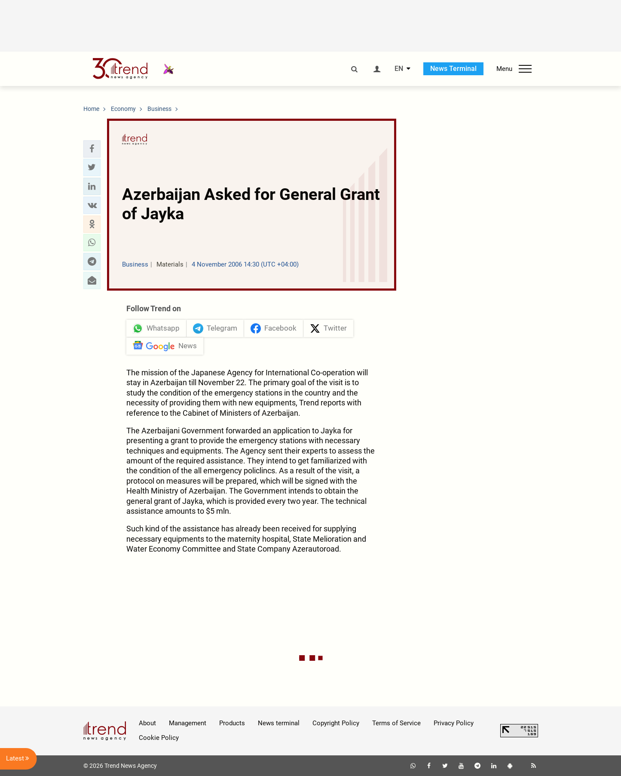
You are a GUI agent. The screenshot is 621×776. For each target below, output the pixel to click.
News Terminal (453, 68)
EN (399, 68)
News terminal (279, 723)
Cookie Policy (159, 738)
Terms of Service (396, 723)
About (147, 723)
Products (232, 723)
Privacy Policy (454, 723)
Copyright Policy (335, 723)
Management (187, 723)
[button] (92, 148)
